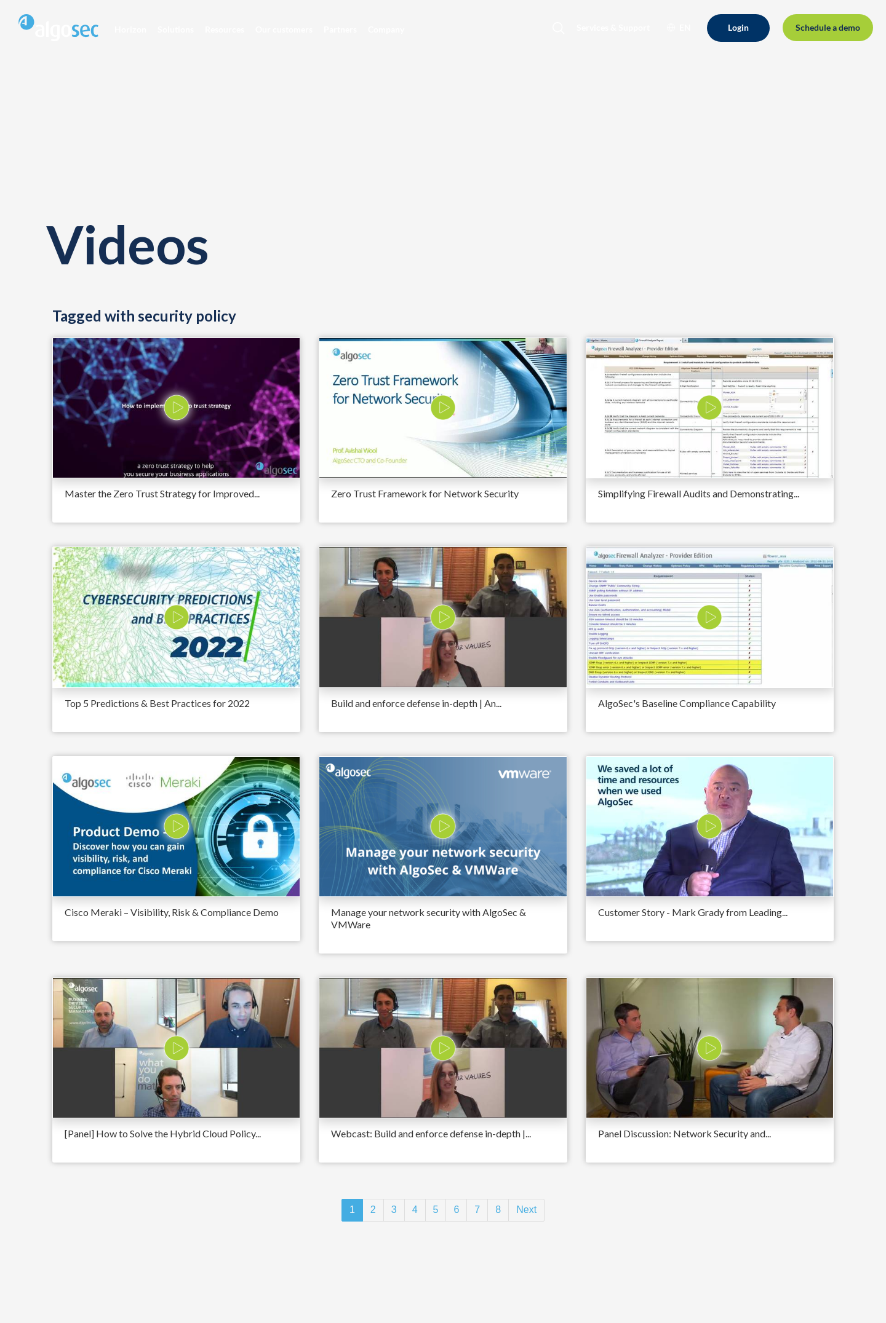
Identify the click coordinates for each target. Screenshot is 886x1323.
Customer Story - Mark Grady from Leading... (693, 912)
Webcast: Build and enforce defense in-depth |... (431, 1133)
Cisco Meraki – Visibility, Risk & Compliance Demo (172, 912)
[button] (130, 29)
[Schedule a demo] (828, 28)
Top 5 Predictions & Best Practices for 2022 (157, 703)
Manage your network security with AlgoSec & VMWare (428, 918)
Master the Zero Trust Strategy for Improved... (162, 493)
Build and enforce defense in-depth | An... (416, 703)
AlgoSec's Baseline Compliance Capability (687, 703)
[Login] (738, 28)
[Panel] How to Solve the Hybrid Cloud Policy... (163, 1133)
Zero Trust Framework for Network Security (425, 493)
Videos (127, 243)
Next (526, 1209)
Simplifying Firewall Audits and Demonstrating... (698, 493)
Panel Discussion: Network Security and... (684, 1133)
